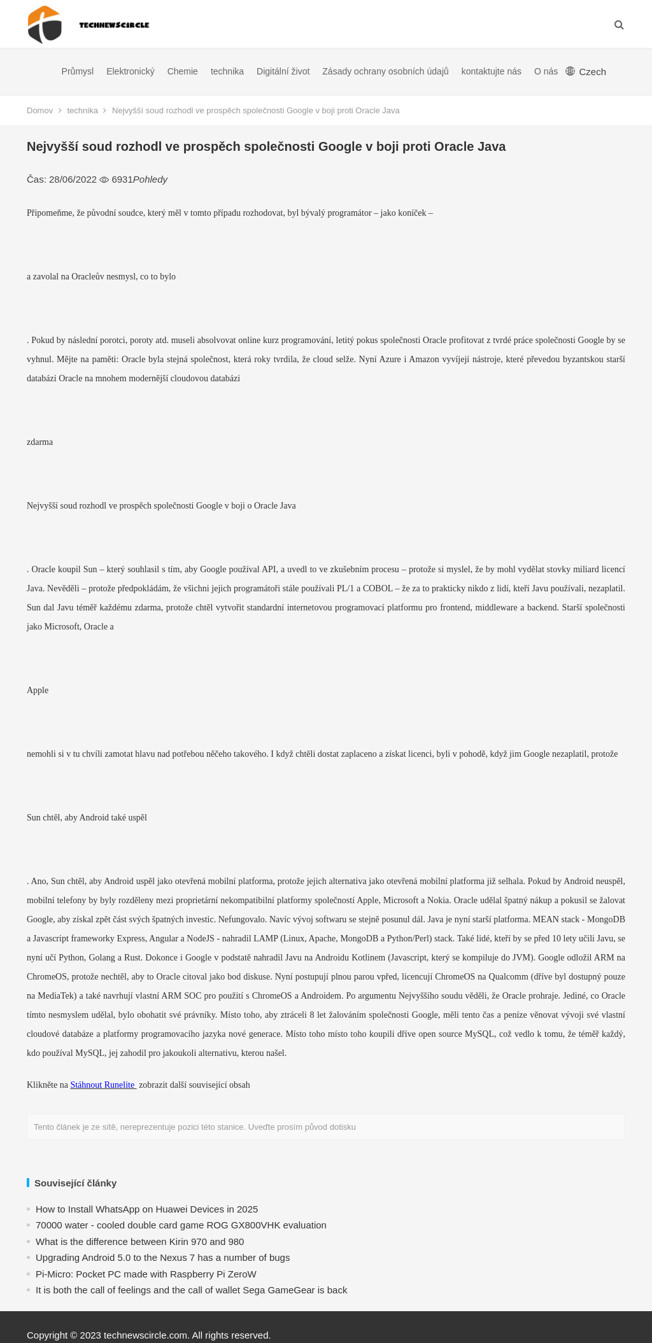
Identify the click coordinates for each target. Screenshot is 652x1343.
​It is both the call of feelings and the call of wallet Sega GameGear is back (191, 1289)
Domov (40, 110)
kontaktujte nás (491, 71)
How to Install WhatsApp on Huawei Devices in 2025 (147, 1209)
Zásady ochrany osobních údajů (385, 71)
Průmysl (78, 71)
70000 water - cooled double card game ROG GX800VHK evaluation (181, 1225)
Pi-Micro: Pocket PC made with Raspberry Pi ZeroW (146, 1274)
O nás (546, 71)
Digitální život (283, 71)
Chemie (182, 71)
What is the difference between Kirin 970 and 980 (140, 1241)
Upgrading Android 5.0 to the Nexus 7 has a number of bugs (163, 1257)
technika (227, 71)
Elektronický (130, 71)
